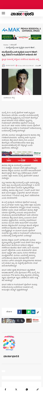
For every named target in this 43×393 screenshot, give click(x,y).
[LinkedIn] (33, 312)
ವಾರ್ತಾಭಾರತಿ (11, 356)
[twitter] (16, 389)
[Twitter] (24, 312)
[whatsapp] (27, 389)
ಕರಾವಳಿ (13, 45)
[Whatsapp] (28, 312)
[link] (37, 389)
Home (5, 45)
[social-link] (38, 312)
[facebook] (19, 312)
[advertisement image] (21, 153)
